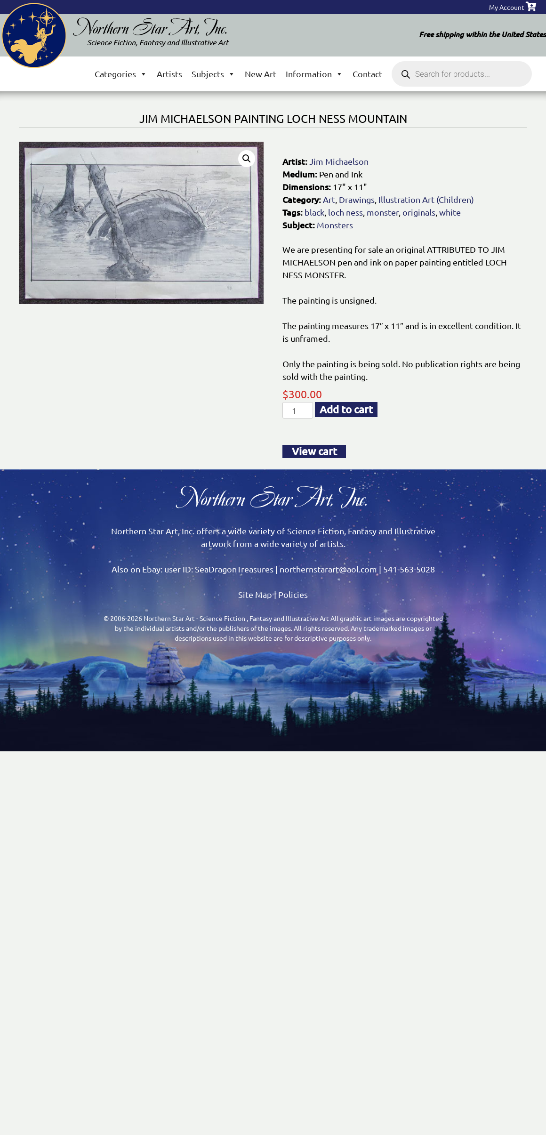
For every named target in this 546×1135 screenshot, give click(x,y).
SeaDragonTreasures (234, 569)
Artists (169, 74)
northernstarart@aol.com (328, 569)
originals (418, 212)
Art (329, 199)
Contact (367, 74)
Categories (121, 74)
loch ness (345, 212)
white (450, 212)
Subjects (213, 74)
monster (383, 212)
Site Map (255, 594)
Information (314, 74)
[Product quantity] (297, 410)
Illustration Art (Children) (426, 199)
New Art (260, 74)
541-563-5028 (409, 569)
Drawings (357, 199)
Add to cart (346, 409)
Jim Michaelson (339, 161)
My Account (506, 7)
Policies (293, 594)
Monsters (335, 225)
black (314, 212)
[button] (246, 158)
